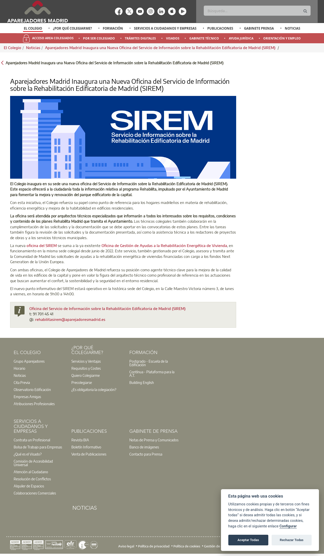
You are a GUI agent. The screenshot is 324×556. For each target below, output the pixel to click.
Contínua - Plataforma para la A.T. (151, 373)
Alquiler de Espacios (29, 486)
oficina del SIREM (42, 245)
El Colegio (33, 28)
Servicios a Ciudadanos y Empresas (165, 28)
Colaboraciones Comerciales (35, 493)
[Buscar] (257, 11)
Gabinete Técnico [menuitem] (204, 38)
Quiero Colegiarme (85, 375)
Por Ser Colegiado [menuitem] (99, 38)
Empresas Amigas (27, 396)
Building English (141, 382)
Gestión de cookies (218, 546)
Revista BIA (80, 440)
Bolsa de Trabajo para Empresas (38, 447)
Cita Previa (22, 382)
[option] (33, 28)
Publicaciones (220, 28)
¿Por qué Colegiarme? (72, 28)
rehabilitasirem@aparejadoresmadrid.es (70, 319)
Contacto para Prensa (145, 454)
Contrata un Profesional (32, 440)
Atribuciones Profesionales (34, 403)
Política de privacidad (154, 546)
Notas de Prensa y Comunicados (153, 440)
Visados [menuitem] (172, 38)
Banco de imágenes (144, 447)
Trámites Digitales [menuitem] (140, 38)
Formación (113, 28)
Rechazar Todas (291, 540)
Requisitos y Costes (86, 368)
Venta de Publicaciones (88, 454)
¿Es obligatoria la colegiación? (93, 389)
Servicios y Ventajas (86, 361)
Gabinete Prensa (259, 28)
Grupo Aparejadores (29, 361)
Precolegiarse (81, 382)
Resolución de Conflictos (32, 479)
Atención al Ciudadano (31, 471)
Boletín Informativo (86, 447)
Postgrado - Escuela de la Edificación (148, 363)
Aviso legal (126, 546)
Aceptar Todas (248, 540)
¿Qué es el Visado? (28, 454)
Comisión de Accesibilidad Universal (33, 463)
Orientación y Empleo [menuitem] (282, 38)
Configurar (288, 526)
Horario (19, 368)
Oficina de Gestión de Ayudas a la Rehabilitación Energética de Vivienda (164, 245)
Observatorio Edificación (32, 389)
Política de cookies (186, 546)
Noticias (292, 28)
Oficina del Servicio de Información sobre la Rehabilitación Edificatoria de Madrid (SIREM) (107, 308)
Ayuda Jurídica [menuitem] (241, 38)
